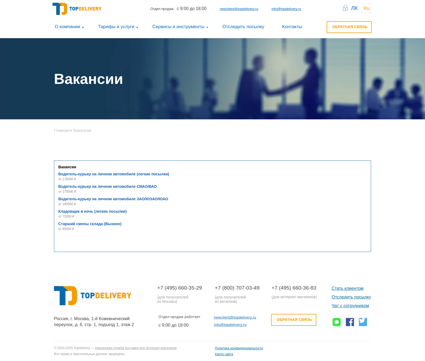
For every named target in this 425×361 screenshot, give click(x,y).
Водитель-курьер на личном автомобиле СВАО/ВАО (107, 186)
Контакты (292, 26)
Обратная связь (350, 27)
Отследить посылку (244, 26)
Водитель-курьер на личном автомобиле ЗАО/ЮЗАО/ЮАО (113, 199)
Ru (366, 8)
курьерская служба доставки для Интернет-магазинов (135, 348)
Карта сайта (224, 354)
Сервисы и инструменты (178, 26)
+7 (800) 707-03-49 (237, 288)
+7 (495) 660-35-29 (179, 288)
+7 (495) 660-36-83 (294, 288)
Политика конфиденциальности (239, 348)
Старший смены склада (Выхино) (89, 224)
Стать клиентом (347, 288)
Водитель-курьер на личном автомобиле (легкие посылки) (113, 174)
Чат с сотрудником (350, 305)
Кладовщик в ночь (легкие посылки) (92, 211)
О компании (67, 26)
